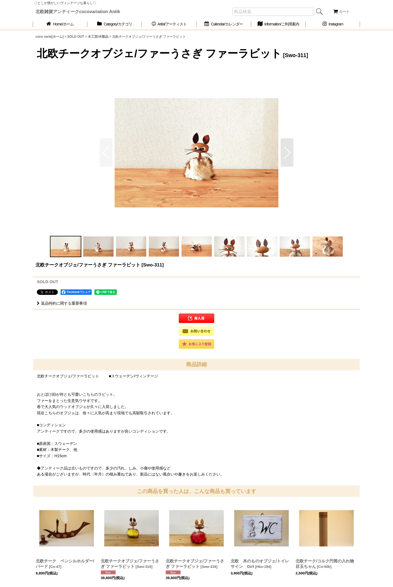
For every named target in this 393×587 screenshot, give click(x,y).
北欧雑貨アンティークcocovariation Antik (77, 11)
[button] (287, 152)
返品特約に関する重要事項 (62, 303)
